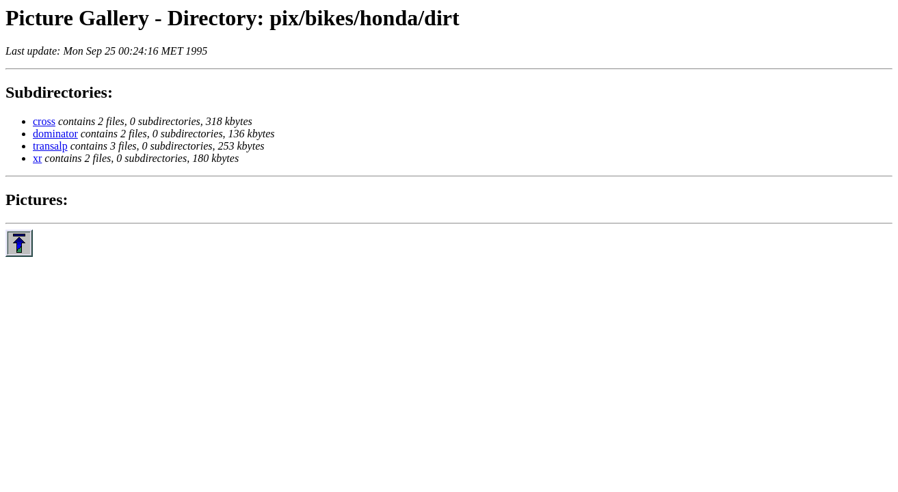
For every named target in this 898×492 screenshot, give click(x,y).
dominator (55, 133)
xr (37, 158)
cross (44, 121)
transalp (50, 146)
